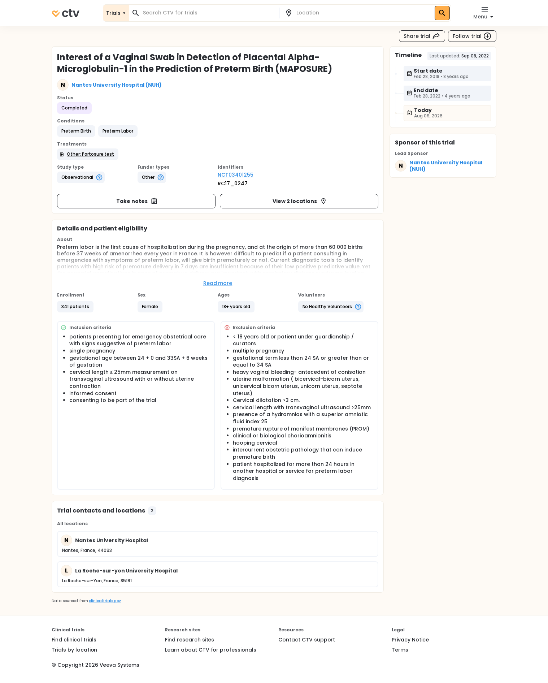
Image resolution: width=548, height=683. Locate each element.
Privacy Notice (410, 639)
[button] (76, 131)
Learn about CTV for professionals (210, 650)
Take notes (137, 201)
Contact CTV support (306, 639)
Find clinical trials (74, 639)
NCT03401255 (235, 175)
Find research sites (189, 639)
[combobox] (208, 13)
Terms (400, 650)
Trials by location (74, 650)
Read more (217, 283)
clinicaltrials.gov (105, 601)
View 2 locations (300, 201)
